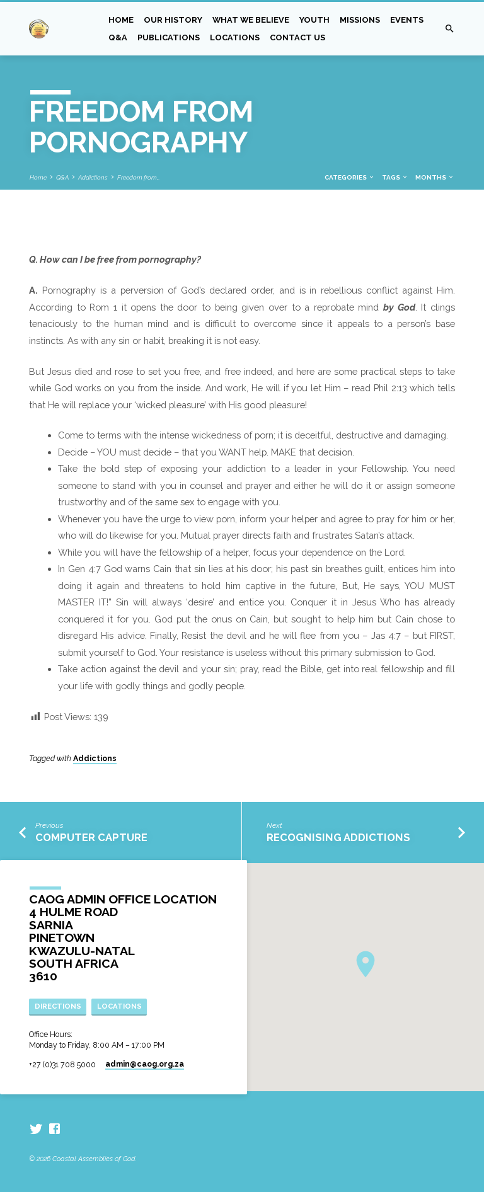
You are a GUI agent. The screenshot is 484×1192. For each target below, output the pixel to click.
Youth (314, 20)
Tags (395, 177)
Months (434, 177)
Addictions (93, 177)
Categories (350, 177)
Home (121, 20)
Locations (235, 37)
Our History (173, 20)
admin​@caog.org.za (144, 1064)
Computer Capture (91, 837)
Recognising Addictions (338, 837)
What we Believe (250, 20)
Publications (168, 37)
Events (407, 20)
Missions (360, 20)
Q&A (117, 37)
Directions (58, 1006)
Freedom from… (138, 177)
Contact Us (297, 37)
